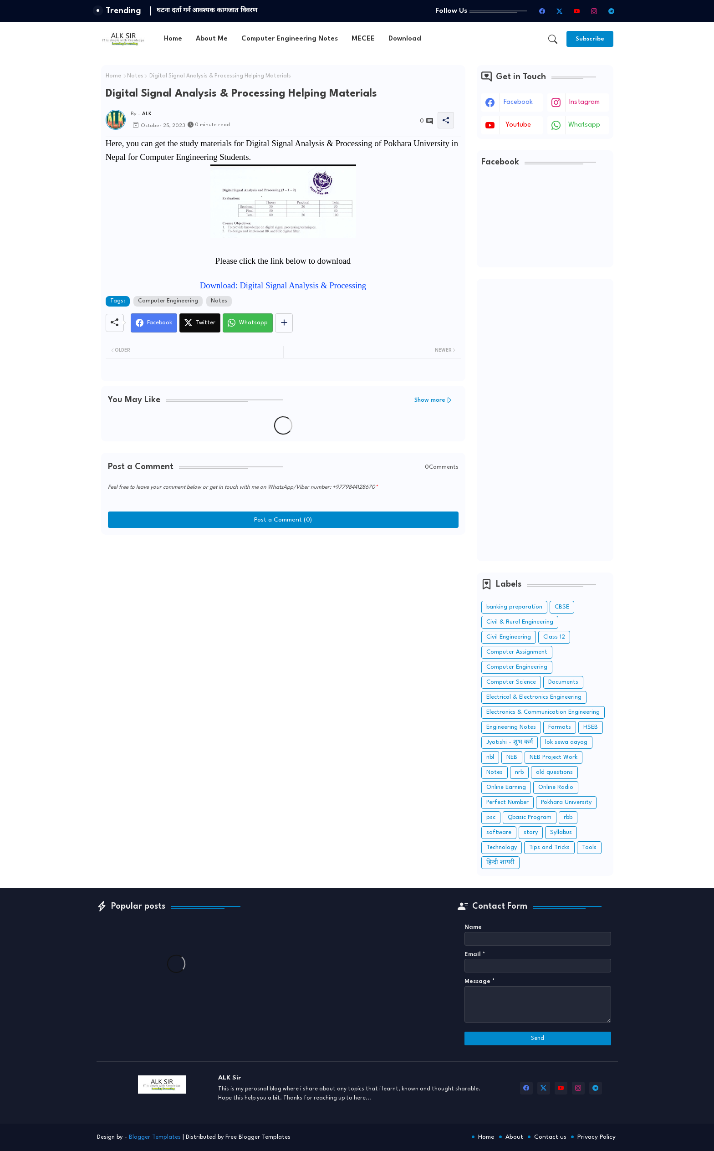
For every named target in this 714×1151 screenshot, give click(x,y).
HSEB (590, 727)
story (531, 832)
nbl (490, 757)
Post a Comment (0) (283, 520)
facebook (518, 102)
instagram (584, 102)
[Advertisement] (545, 420)
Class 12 (554, 637)
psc (490, 817)
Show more (429, 400)
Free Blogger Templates (258, 1137)
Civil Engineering (508, 637)
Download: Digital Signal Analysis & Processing (283, 285)
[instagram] (594, 11)
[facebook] (542, 11)
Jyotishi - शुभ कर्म (509, 742)
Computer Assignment (516, 652)
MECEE (363, 39)
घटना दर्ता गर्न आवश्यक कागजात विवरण (207, 10)
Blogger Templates (155, 1137)
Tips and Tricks (549, 847)
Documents (563, 682)
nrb (519, 772)
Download (404, 39)
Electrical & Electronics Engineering (533, 697)
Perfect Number (507, 802)
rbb (568, 817)
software (498, 832)
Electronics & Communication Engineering (543, 712)
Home (173, 39)
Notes (135, 76)
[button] (553, 39)
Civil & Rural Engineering (519, 622)
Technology (501, 847)
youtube (518, 125)
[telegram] (611, 11)
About (514, 1137)
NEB (511, 757)
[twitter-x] (559, 11)
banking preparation (514, 607)
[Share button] (284, 323)
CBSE (562, 607)
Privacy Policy (596, 1137)
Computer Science (511, 682)
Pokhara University (566, 802)
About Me (212, 39)
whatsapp (584, 125)
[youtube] (577, 11)
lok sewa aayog (566, 742)
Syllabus (561, 832)
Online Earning (506, 787)
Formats (559, 727)
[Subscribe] (589, 39)
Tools (589, 847)
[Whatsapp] (248, 323)
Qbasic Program (529, 817)
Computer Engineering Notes (289, 39)
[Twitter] (199, 323)
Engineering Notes (511, 727)
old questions (554, 772)
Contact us (550, 1137)
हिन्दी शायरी (500, 862)
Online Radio (555, 787)
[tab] (173, 39)
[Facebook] (154, 323)
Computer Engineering (168, 301)
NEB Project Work (553, 757)
